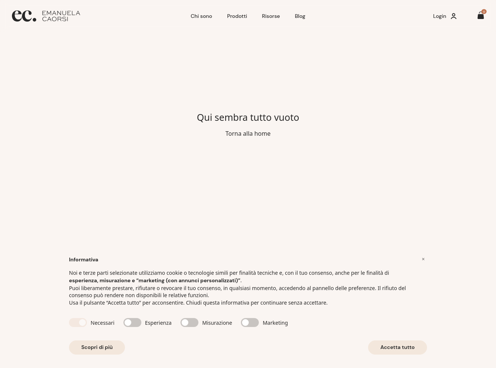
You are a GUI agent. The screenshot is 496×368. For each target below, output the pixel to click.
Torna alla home (247, 133)
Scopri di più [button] (97, 347)
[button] (423, 259)
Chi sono (201, 16)
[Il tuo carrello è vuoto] (480, 16)
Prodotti (237, 16)
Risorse (271, 16)
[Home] (98, 16)
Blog (300, 16)
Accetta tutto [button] (397, 347)
